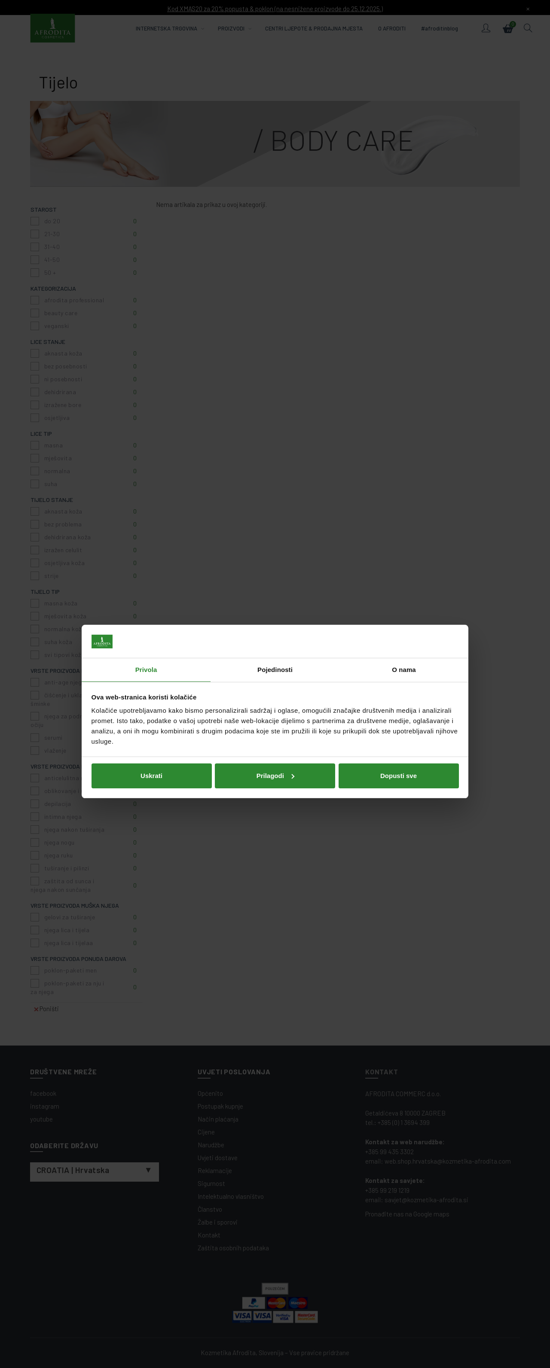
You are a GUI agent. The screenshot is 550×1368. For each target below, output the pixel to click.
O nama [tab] (404, 642)
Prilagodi (275, 747)
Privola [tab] (146, 642)
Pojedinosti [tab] (275, 642)
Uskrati (151, 747)
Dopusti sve (398, 747)
